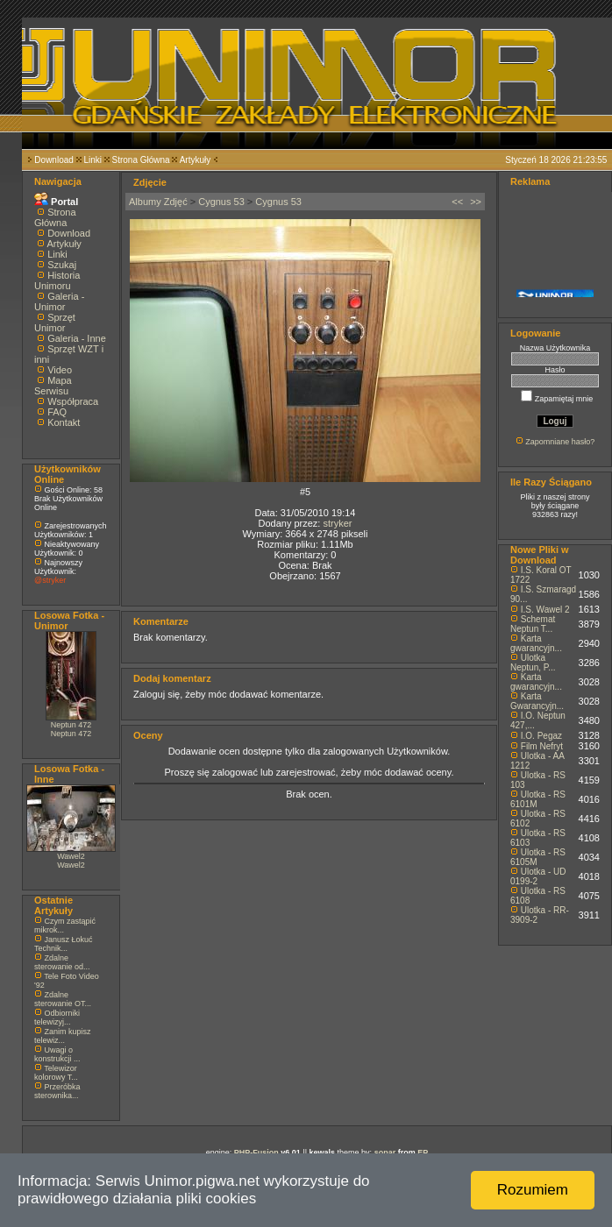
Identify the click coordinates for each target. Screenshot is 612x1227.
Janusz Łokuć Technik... (63, 944)
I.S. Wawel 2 (545, 609)
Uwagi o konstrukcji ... (57, 1054)
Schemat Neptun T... (532, 624)
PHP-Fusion (256, 1152)
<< (457, 201)
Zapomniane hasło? (559, 441)
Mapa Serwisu (53, 385)
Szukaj (61, 264)
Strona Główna (141, 160)
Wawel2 (71, 856)
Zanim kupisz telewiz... (62, 1036)
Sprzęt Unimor (54, 322)
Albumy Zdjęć (158, 201)
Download (53, 160)
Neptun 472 (71, 724)
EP (422, 1152)
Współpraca (72, 401)
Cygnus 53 (221, 201)
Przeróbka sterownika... (57, 1091)
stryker (337, 523)
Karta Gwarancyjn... (537, 701)
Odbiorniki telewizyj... (57, 1017)
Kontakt (63, 422)
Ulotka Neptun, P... (533, 662)
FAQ (57, 412)
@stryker (50, 580)
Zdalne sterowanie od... (62, 962)
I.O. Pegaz (541, 736)
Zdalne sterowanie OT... (62, 999)
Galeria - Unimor (59, 301)
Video (59, 370)
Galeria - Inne (76, 338)
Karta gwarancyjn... (536, 643)
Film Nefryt (542, 746)
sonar (385, 1152)
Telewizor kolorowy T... (56, 1073)
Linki (92, 160)
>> (475, 201)
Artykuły (195, 160)
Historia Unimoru (57, 280)
